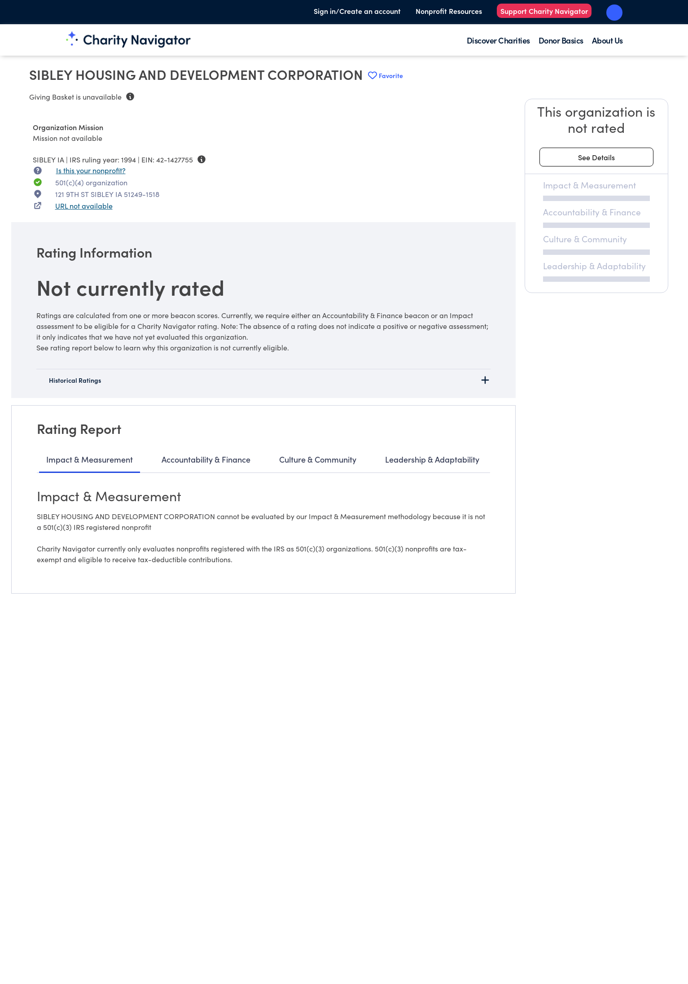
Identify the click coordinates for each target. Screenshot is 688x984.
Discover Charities (498, 40)
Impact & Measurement (89, 459)
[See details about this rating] (596, 157)
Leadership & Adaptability (432, 459)
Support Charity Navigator (544, 11)
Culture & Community (317, 459)
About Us (607, 40)
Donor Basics (561, 40)
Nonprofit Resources (449, 10)
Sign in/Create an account (357, 10)
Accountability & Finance (206, 459)
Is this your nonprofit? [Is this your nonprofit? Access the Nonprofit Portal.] (91, 170)
